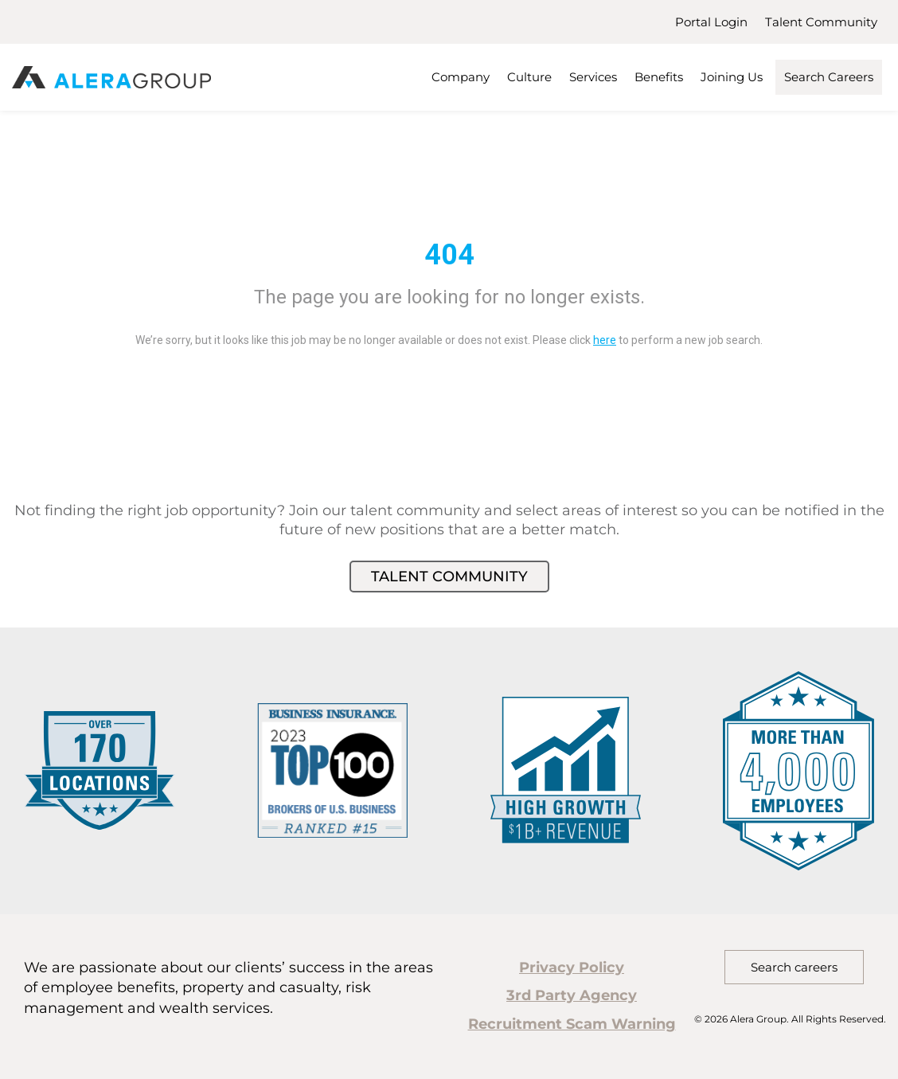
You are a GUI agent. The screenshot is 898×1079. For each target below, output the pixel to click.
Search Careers (828, 76)
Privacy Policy (571, 967)
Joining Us (732, 76)
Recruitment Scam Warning (572, 1024)
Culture (529, 76)
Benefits (658, 76)
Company (460, 76)
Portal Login (711, 21)
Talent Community (821, 21)
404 (449, 255)
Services (593, 76)
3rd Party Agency (571, 995)
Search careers (794, 967)
